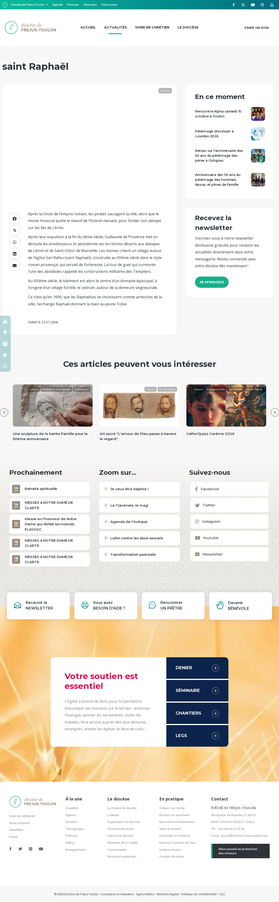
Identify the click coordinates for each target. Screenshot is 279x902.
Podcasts (72, 836)
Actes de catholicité (22, 816)
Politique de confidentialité (199, 894)
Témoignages (75, 829)
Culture (165, 90)
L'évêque (113, 815)
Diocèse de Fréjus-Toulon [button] (28, 4)
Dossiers (71, 822)
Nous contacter (19, 823)
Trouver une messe (172, 808)
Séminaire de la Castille (122, 843)
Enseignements (76, 850)
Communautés (117, 850)
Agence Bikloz (145, 894)
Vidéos (70, 843)
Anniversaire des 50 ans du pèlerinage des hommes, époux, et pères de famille (218, 180)
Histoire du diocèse (120, 836)
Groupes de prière (171, 856)
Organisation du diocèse (123, 822)
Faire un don (109, 4)
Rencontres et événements (176, 822)
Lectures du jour (170, 850)
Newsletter (16, 830)
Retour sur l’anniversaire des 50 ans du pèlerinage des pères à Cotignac (219, 156)
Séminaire (90, 4)
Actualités (72, 808)
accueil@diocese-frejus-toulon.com (244, 836)
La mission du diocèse (122, 808)
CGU (222, 894)
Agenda (57, 4)
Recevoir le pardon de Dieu (177, 843)
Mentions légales (168, 894)
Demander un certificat (174, 836)
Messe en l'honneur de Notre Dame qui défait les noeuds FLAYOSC (50, 524)
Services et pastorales (121, 856)
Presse (13, 837)
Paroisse (73, 4)
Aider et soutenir (170, 829)
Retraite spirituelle (41, 488)
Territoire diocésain (120, 829)
